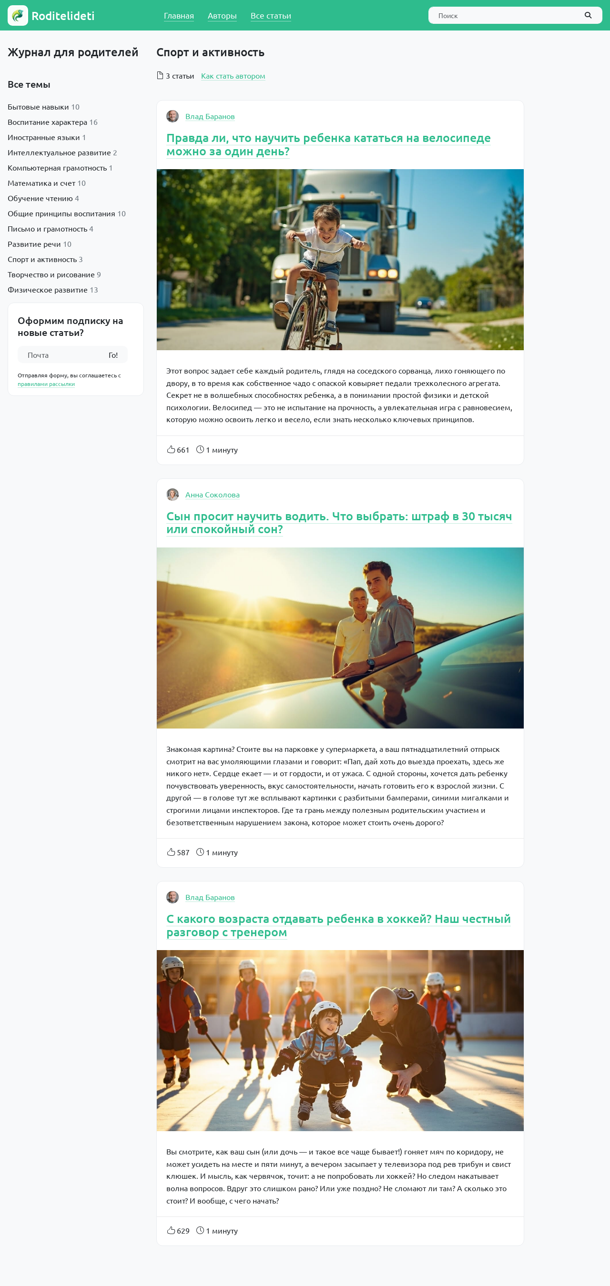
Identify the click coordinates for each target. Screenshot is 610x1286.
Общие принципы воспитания (61, 213)
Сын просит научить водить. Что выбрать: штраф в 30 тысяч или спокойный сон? (339, 522)
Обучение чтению (40, 198)
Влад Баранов (210, 116)
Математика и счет (41, 182)
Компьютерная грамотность (57, 167)
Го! (113, 354)
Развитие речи (34, 243)
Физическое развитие (48, 289)
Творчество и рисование (51, 274)
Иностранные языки (44, 137)
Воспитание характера (47, 121)
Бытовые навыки (38, 106)
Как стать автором (233, 75)
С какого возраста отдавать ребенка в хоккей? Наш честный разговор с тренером (338, 925)
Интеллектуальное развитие (59, 152)
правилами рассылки (46, 383)
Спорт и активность (42, 258)
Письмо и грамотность (47, 228)
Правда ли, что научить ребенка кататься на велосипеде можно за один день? (328, 144)
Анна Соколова (212, 494)
